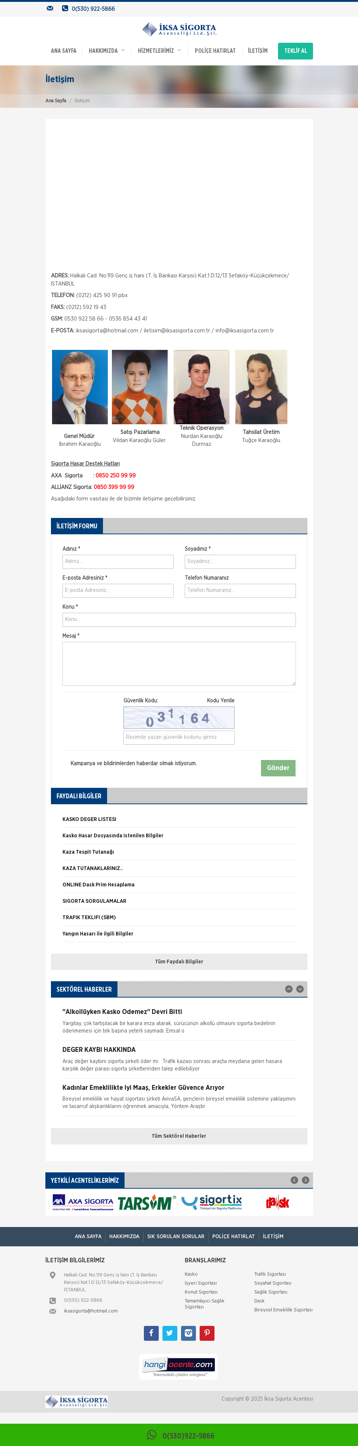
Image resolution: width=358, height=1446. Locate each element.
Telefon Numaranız (207, 577)
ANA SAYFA (64, 51)
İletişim (257, 51)
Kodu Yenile (221, 699)
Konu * (70, 606)
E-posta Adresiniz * (84, 577)
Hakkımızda (106, 50)
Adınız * (71, 548)
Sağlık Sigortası (270, 1291)
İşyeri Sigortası (201, 1282)
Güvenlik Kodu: (179, 699)
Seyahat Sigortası (272, 1282)
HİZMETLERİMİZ (159, 50)
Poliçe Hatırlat (214, 51)
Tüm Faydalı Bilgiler (179, 960)
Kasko (191, 1273)
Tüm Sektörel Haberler (179, 1135)
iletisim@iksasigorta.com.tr (177, 329)
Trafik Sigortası (270, 1273)
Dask (259, 1300)
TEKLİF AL (295, 51)
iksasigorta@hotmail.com (107, 329)
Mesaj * (70, 635)
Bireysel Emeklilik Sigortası (283, 1309)
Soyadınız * (197, 548)
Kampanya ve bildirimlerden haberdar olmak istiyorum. (129, 762)
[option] (179, 821)
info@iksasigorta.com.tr (245, 329)
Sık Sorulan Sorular (175, 1235)
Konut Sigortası (201, 1291)
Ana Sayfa (55, 100)
